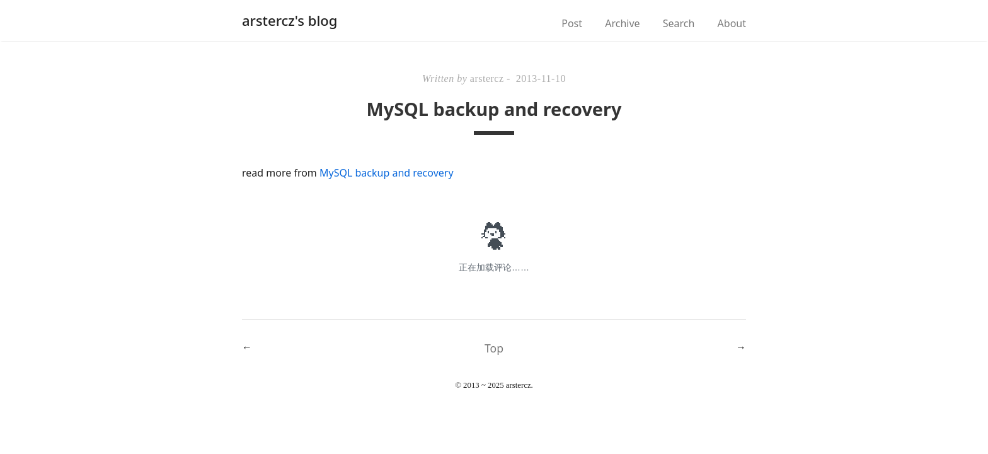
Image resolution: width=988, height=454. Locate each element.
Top (494, 348)
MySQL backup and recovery (386, 173)
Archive (622, 23)
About (732, 23)
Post (571, 23)
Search (679, 23)
